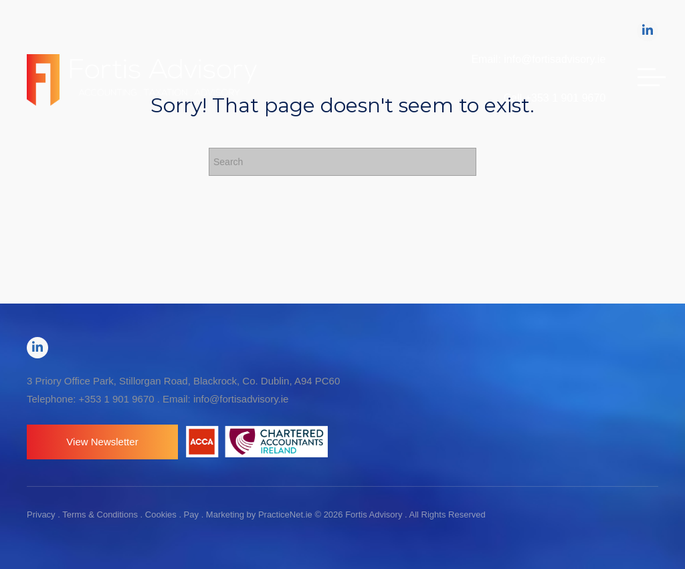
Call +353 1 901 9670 (555, 98)
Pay (191, 514)
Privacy (41, 514)
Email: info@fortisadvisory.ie (538, 59)
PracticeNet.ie (286, 514)
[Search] (342, 162)
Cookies (161, 514)
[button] (102, 442)
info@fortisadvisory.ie (241, 399)
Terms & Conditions (100, 514)
